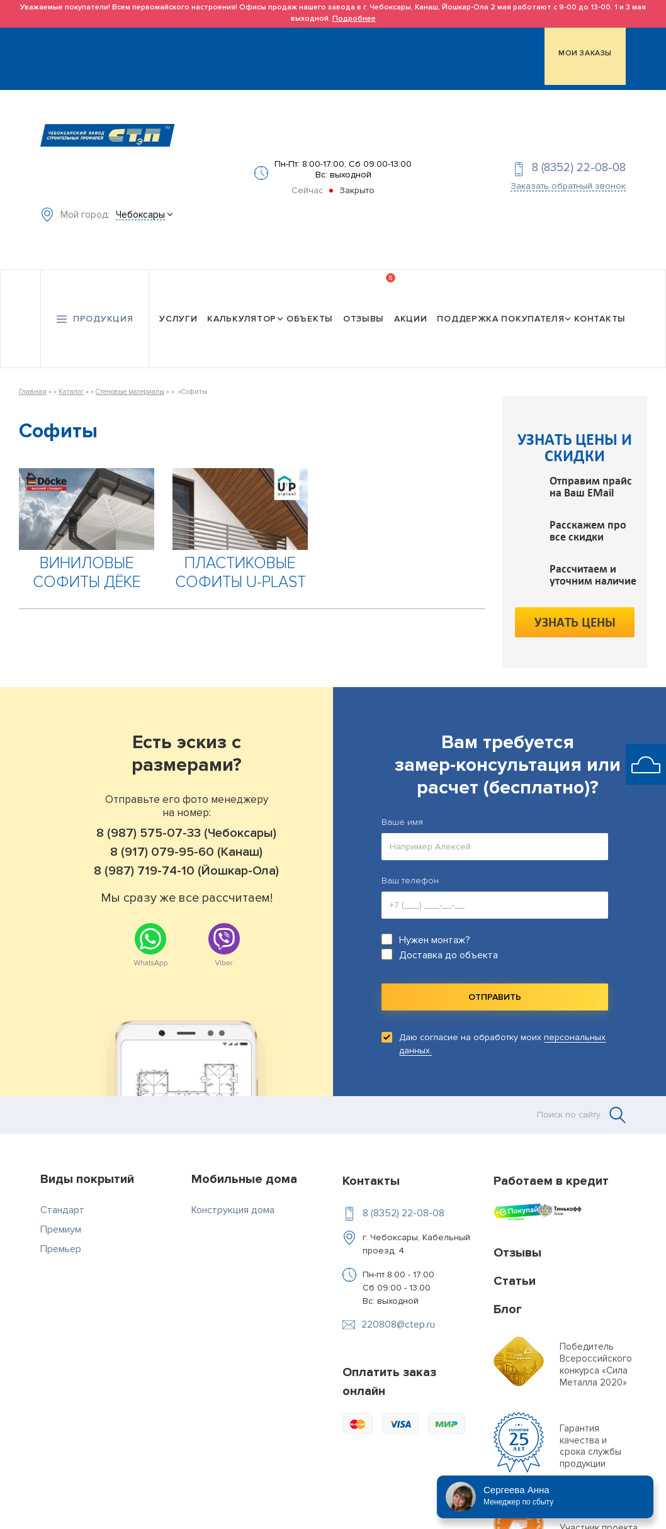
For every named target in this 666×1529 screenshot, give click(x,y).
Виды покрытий (87, 1160)
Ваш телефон (410, 862)
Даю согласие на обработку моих (502, 1026)
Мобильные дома (244, 1160)
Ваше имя (402, 803)
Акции (410, 302)
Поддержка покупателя (500, 302)
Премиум (60, 1210)
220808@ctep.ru (398, 1305)
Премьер (60, 1230)
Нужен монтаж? (434, 922)
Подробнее (354, 18)
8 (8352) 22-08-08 (579, 159)
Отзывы (363, 302)
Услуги (178, 302)
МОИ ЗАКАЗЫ (585, 51)
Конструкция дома (232, 1191)
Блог (508, 1290)
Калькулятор (241, 302)
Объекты (309, 302)
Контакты (600, 302)
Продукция (103, 302)
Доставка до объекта (448, 937)
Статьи (515, 1262)
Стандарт (62, 1191)
